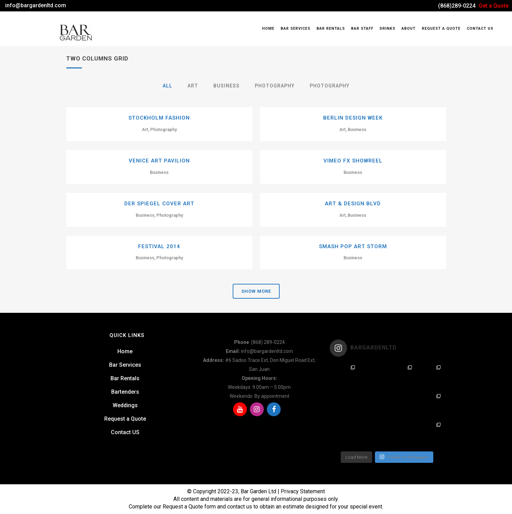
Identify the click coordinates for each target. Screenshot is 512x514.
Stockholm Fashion (159, 118)
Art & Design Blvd (353, 203)
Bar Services (125, 365)
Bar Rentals (124, 378)
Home (125, 351)
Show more (256, 291)
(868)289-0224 (456, 5)
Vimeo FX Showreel (353, 161)
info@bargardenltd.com (35, 5)
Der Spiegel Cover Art (159, 203)
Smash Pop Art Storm (353, 246)
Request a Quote (125, 418)
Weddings (125, 405)
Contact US (125, 432)
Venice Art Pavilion (159, 161)
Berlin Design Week (353, 118)
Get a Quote (494, 5)
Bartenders (125, 392)
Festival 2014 (159, 246)
